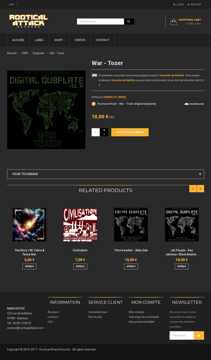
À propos (53, 312)
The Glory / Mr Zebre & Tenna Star (29, 252)
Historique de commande (144, 316)
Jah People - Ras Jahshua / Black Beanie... (181, 252)
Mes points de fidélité (141, 321)
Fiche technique (25, 174)
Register (194, 4)
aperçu (29, 266)
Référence (98, 97)
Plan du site (95, 316)
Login (178, 4)
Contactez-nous (97, 312)
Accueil (11, 53)
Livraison (53, 316)
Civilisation (80, 250)
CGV (50, 321)
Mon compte (136, 312)
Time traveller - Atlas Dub (131, 250)
